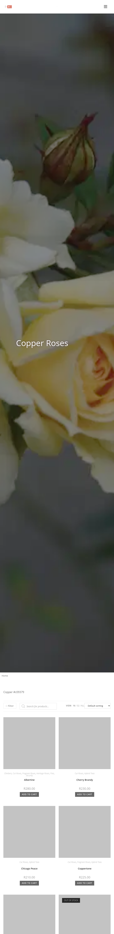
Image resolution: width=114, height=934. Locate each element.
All (82, 705)
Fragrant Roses (29, 773)
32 (78, 705)
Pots (52, 773)
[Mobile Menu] (106, 5)
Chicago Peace (29, 868)
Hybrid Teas (89, 773)
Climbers (8, 773)
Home (5, 675)
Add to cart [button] (29, 794)
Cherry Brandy (84, 779)
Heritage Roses (42, 773)
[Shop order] (97, 706)
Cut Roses (17, 773)
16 (74, 705)
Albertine (29, 779)
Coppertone (84, 868)
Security (29, 775)
